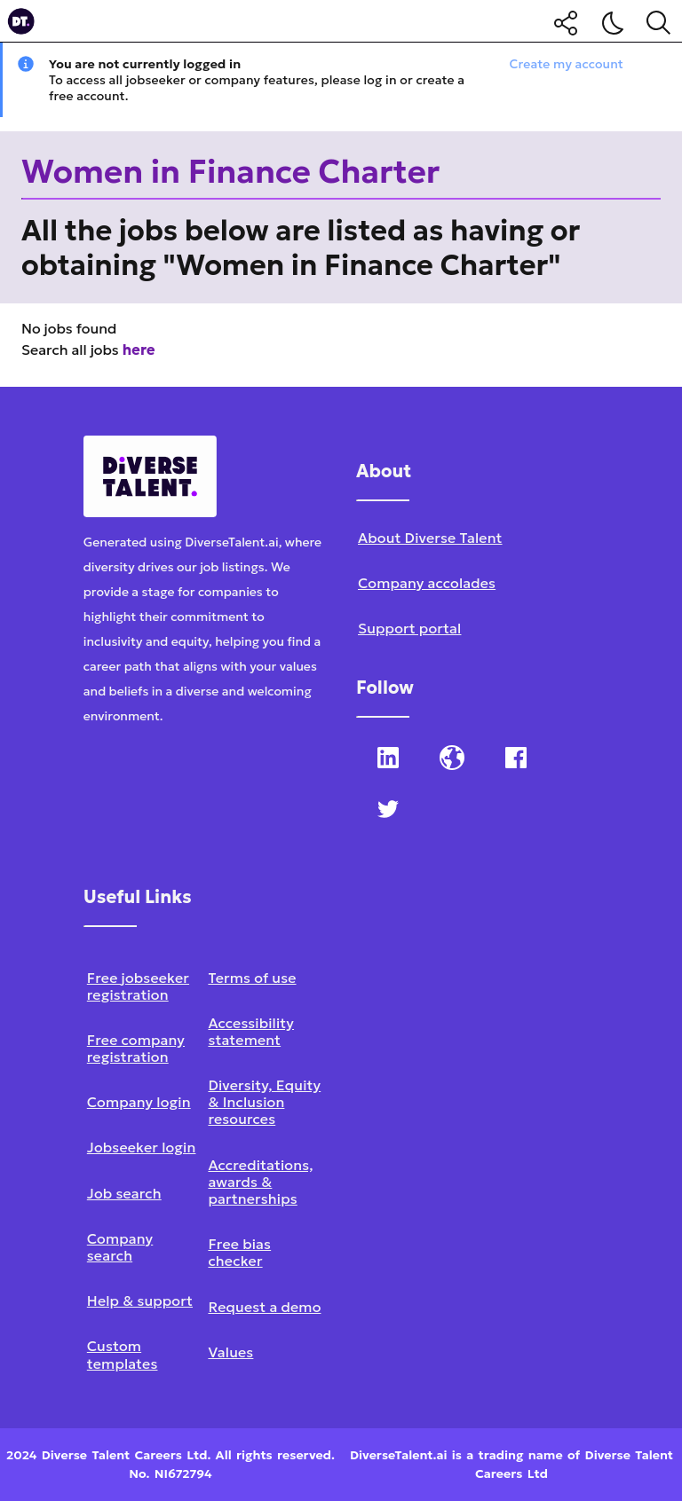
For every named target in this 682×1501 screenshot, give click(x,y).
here (139, 349)
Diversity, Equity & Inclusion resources (264, 1102)
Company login (139, 1102)
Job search (124, 1193)
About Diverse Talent (430, 537)
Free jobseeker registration (138, 986)
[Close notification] (660, 64)
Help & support (140, 1300)
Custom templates (122, 1354)
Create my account (566, 64)
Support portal (409, 628)
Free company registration (136, 1048)
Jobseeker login (141, 1147)
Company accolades (427, 583)
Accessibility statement (251, 1031)
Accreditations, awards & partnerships (260, 1181)
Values (230, 1352)
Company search (120, 1247)
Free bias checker (239, 1252)
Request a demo (264, 1307)
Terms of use (252, 977)
